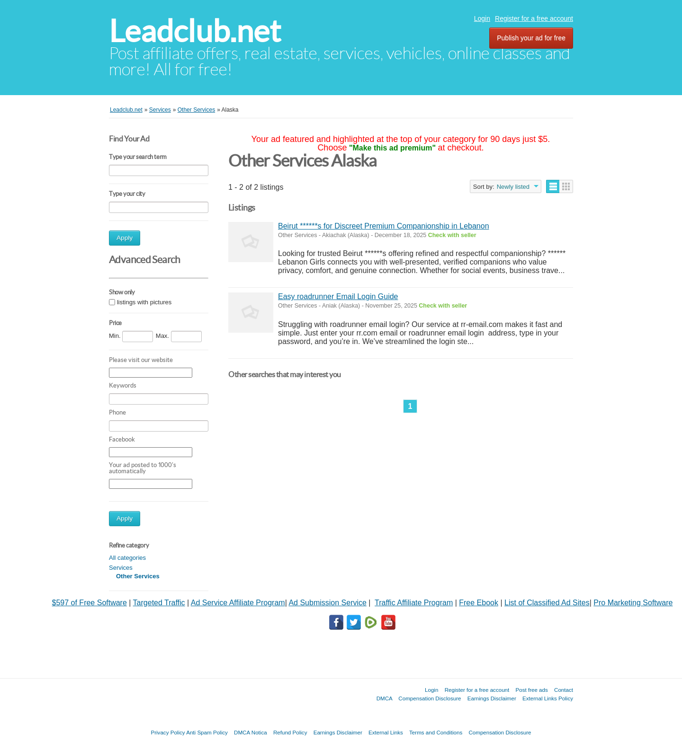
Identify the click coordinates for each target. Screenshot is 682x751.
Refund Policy (290, 732)
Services (121, 567)
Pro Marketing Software (633, 603)
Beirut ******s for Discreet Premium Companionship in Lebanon (383, 226)
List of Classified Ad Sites (547, 603)
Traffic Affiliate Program (414, 603)
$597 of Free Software (89, 603)
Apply (125, 237)
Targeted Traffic (159, 603)
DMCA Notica (250, 732)
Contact (563, 690)
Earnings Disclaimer (491, 698)
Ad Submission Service (327, 603)
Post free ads (531, 690)
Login (482, 18)
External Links (385, 732)
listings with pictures (144, 302)
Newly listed (513, 186)
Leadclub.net (195, 31)
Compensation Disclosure (429, 698)
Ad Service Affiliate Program (238, 603)
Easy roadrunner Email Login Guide (338, 296)
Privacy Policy (168, 732)
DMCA (385, 698)
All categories (127, 557)
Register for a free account (534, 18)
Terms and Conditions (435, 732)
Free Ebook (478, 603)
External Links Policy (547, 698)
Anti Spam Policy (207, 732)
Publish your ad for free (531, 38)
